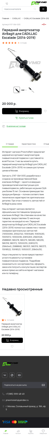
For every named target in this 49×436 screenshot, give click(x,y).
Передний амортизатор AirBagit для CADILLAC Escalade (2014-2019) (12, 327)
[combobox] (20, 9)
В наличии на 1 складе (16, 126)
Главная (5, 18)
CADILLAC (16, 18)
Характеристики (29, 144)
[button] (43, 9)
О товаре (10, 144)
